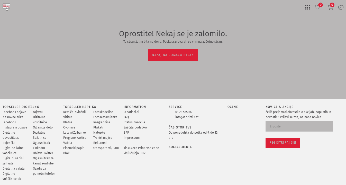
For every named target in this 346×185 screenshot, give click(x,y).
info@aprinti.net (186, 117)
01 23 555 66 (183, 112)
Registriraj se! (282, 142)
